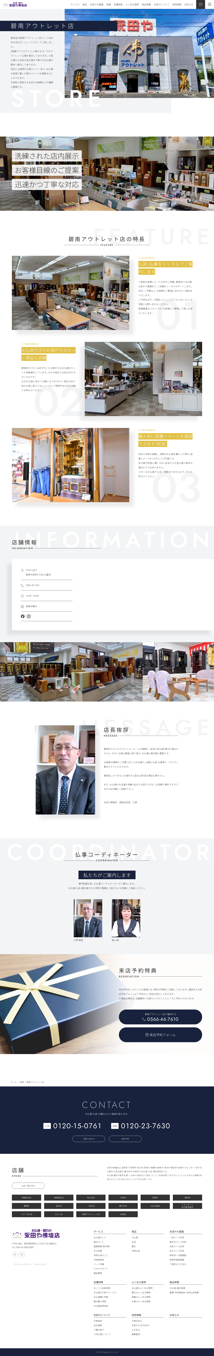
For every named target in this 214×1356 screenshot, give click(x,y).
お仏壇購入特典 (101, 1296)
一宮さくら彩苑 (177, 1237)
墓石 (134, 1246)
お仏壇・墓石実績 (177, 1288)
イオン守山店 (26, 1214)
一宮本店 (91, 1205)
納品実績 (146, 4)
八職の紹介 (99, 1329)
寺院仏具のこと (101, 1255)
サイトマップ (40, 1264)
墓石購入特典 (100, 1301)
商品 (84, 4)
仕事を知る (137, 1320)
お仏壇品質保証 (101, 1305)
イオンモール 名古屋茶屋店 (187, 1205)
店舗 (108, 4)
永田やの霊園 (96, 4)
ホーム (13, 1082)
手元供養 (98, 1250)
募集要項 (136, 1334)
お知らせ (188, 4)
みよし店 (59, 1214)
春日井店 (123, 1205)
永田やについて (161, 4)
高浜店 (59, 1205)
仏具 (134, 1241)
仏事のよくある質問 (141, 1301)
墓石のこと (99, 1241)
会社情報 (98, 1325)
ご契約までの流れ (178, 1264)
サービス (75, 4)
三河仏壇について (102, 1334)
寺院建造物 (99, 1259)
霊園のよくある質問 (141, 1296)
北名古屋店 (155, 1205)
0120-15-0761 (77, 1126)
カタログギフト (101, 1268)
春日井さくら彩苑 (178, 1241)
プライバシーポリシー (22, 1264)
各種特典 (118, 4)
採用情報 (176, 4)
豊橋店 (26, 1205)
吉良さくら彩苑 (177, 1246)
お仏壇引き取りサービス (105, 1292)
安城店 (123, 1214)
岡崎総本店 (26, 1197)
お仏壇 (135, 1237)
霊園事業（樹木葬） (102, 1246)
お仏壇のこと (100, 1237)
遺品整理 (98, 1273)
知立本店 (91, 1197)
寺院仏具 (136, 1250)
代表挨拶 (98, 1320)
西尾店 (155, 1197)
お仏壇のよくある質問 (142, 1288)
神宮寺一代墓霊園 (178, 1255)
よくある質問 (132, 4)
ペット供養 (99, 1264)
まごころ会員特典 (102, 1288)
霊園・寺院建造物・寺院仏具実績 (184, 1292)
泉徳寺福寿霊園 (177, 1259)
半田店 (123, 1197)
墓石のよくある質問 (141, 1292)
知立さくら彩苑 (177, 1250)
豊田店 (187, 1197)
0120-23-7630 (146, 1126)
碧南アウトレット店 (91, 1214)
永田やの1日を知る (140, 1325)
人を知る (136, 1329)
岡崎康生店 (59, 1197)
